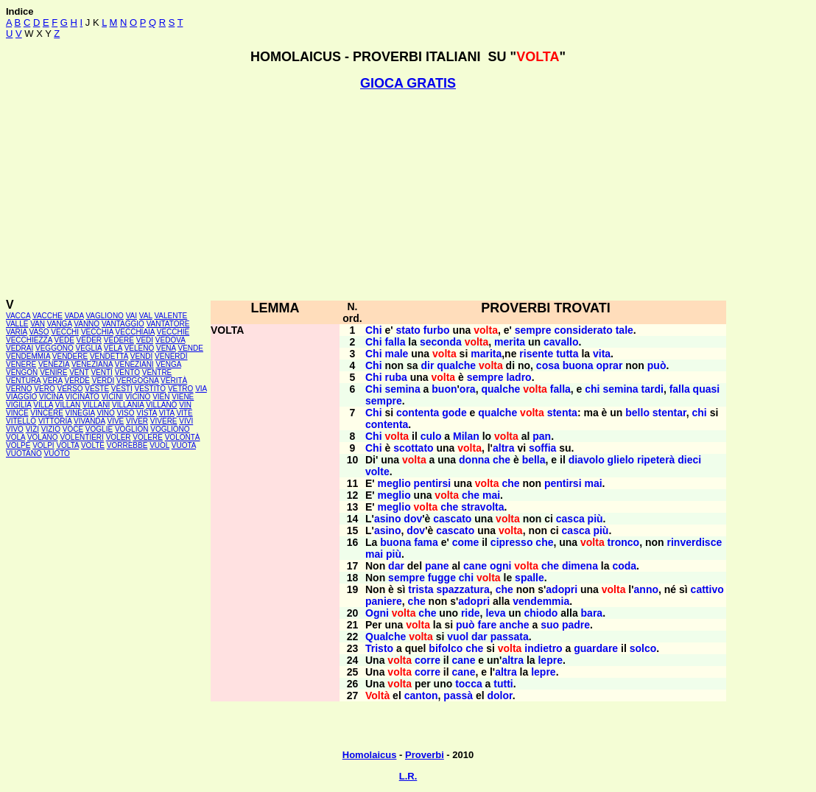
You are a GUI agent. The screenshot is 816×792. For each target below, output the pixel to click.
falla (394, 342)
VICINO (137, 397)
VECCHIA (97, 332)
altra (504, 448)
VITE (184, 413)
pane (437, 566)
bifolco (445, 648)
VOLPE (18, 445)
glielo (621, 460)
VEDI (144, 340)
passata (509, 636)
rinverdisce (694, 542)
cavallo (561, 342)
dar (396, 566)
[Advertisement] (408, 194)
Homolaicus (369, 754)
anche (514, 625)
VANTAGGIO (123, 324)
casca (570, 519)
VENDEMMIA (28, 356)
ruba (395, 377)
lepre (550, 660)
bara (592, 613)
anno (646, 589)
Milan (466, 436)
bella (534, 460)
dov (413, 519)
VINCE (17, 413)
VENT (79, 372)
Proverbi (424, 754)
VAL (145, 316)
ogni (501, 566)
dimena (580, 566)
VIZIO (50, 429)
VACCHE (47, 316)
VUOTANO (24, 453)
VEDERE (119, 340)
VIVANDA (89, 421)
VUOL (159, 445)
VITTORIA (54, 421)
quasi (706, 389)
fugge (442, 578)
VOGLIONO (169, 429)
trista (420, 589)
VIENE (183, 397)
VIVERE (163, 421)
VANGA (59, 324)
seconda (441, 342)
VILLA (43, 405)
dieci (689, 460)
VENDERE (70, 356)
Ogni (377, 613)
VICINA (51, 397)
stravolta (482, 507)
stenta (562, 412)
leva (495, 613)
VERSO (69, 389)
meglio (394, 483)
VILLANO (161, 405)
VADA (74, 316)
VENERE (21, 364)
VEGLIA (88, 348)
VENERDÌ (171, 356)
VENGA (167, 364)
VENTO (127, 372)
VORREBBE (127, 445)
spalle (529, 578)
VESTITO (150, 389)
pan (541, 436)
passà (458, 695)
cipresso (511, 542)
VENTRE (157, 372)
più (595, 519)
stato (407, 330)
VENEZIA (53, 364)
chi (592, 389)
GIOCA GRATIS (408, 83)
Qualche (385, 636)
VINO (105, 413)
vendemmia (541, 601)
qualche (456, 365)
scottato (413, 448)
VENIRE (53, 372)
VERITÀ (174, 380)
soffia (542, 448)
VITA (167, 413)
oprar (610, 365)
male (396, 354)
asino (387, 519)
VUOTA (184, 445)
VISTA (146, 413)
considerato (583, 330)
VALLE (17, 324)
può (656, 365)
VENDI (141, 356)
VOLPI (43, 445)
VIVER (137, 421)
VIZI (32, 429)
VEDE (64, 340)
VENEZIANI (134, 364)
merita (509, 342)
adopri (561, 589)
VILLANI (96, 405)
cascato (452, 519)
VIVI (186, 421)
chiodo (541, 613)
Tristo (379, 648)
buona (578, 365)
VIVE (115, 421)
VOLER (118, 437)
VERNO (19, 389)
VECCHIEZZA (29, 340)
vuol (457, 636)
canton (421, 695)
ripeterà (656, 460)
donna (474, 460)
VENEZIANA (92, 364)
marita (486, 354)
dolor (500, 695)
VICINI (112, 397)
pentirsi (432, 483)
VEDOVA (170, 340)
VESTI (122, 389)
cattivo (707, 589)
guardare (596, 648)
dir (427, 365)
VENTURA (23, 380)
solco (643, 648)
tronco (624, 542)
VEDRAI (19, 348)
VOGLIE (99, 429)
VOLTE (93, 445)
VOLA (15, 437)
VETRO (180, 389)
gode (454, 412)
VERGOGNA (137, 380)
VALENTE (170, 316)
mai (593, 483)
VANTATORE (168, 324)
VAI (131, 316)
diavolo (587, 460)
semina (402, 389)
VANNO (86, 324)
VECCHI (65, 332)
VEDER (89, 340)
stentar (669, 412)
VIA (201, 389)
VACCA (18, 316)
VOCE (73, 429)
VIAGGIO (21, 397)
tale (624, 330)
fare (487, 625)
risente (536, 354)
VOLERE (148, 437)
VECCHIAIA (135, 332)
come (465, 542)
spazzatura (462, 589)
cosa (548, 365)
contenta (417, 412)
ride (470, 613)
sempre (533, 330)
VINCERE (46, 413)
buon (444, 389)
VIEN (160, 397)
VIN (185, 405)
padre (576, 625)
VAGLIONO (104, 316)
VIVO (15, 429)
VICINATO (82, 397)
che (501, 460)
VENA (166, 348)
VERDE (76, 380)
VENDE (190, 348)
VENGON (22, 372)
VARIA (16, 332)
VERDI (103, 380)
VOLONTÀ (182, 437)
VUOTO (57, 453)
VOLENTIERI (81, 437)
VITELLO (21, 421)
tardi (652, 389)
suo (550, 625)
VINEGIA (80, 413)
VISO (126, 413)
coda (624, 566)
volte (377, 471)
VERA (53, 380)
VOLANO (42, 437)
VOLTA (67, 445)
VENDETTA (109, 356)
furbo (436, 330)
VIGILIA (18, 405)
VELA (113, 348)
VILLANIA (128, 405)
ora (468, 389)
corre (427, 660)
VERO (44, 389)
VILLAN (67, 405)
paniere (383, 601)
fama (426, 542)
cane (475, 566)
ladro (518, 377)
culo (431, 436)
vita (602, 354)
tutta (567, 354)
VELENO (139, 348)
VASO (39, 332)
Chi (373, 330)
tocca (468, 684)
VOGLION (132, 429)
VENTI (101, 372)
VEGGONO (54, 348)
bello (637, 412)
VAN (37, 324)
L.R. (408, 776)
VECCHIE (173, 332)
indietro (543, 648)
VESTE (97, 389)
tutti (503, 684)
